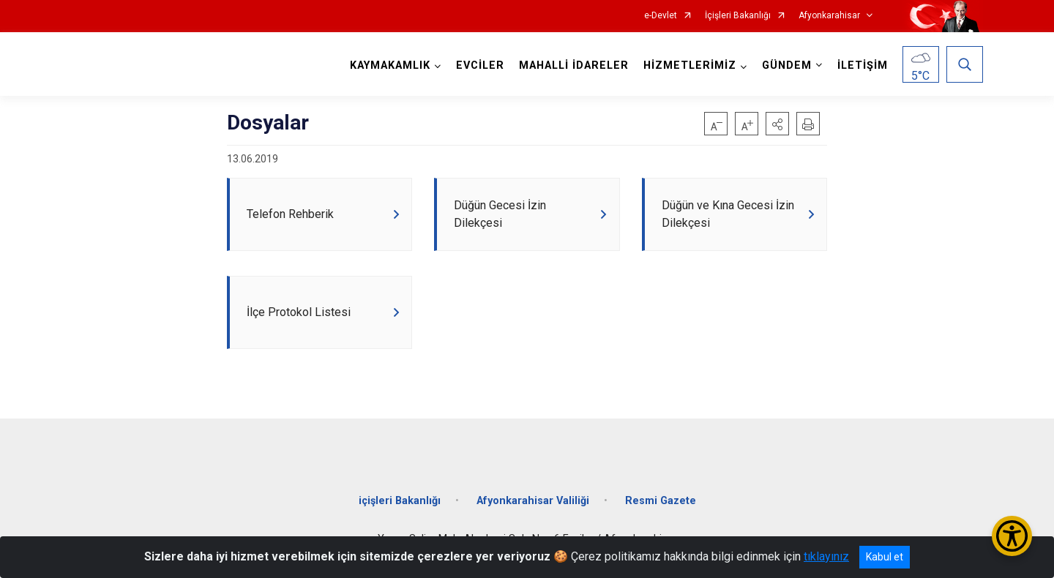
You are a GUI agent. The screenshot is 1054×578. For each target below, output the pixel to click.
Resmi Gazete (660, 501)
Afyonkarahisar (829, 15)
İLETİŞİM (862, 65)
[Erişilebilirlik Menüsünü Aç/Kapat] (1012, 536)
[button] (777, 123)
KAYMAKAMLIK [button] (390, 65)
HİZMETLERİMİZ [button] (689, 65)
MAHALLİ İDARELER (574, 65)
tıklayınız (826, 556)
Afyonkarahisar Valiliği (532, 501)
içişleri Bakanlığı (400, 501)
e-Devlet (660, 15)
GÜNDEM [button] (787, 65)
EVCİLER (480, 65)
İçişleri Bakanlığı (738, 15)
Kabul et (884, 557)
